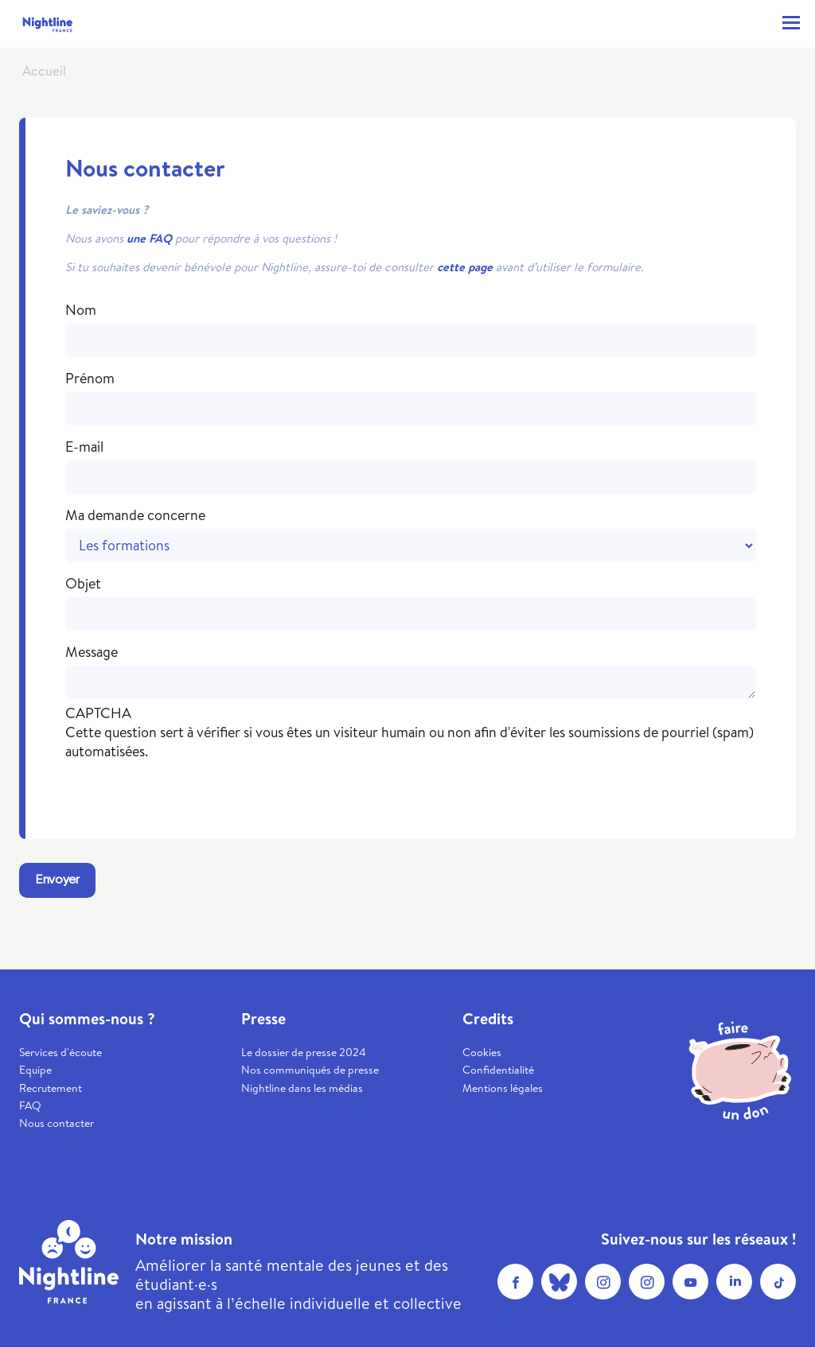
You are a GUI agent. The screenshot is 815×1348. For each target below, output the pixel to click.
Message (91, 652)
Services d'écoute (60, 1052)
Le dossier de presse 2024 (303, 1052)
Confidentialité (498, 1070)
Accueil (44, 70)
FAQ (30, 1105)
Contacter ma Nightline (755, 23)
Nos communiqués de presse (310, 1070)
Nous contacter (56, 1123)
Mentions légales (502, 1088)
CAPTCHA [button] (98, 713)
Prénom (90, 378)
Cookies (481, 1052)
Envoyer (57, 880)
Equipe (35, 1070)
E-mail (84, 446)
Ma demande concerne (135, 515)
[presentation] (186, 792)
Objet (83, 583)
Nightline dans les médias (302, 1088)
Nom (80, 310)
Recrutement (50, 1088)
